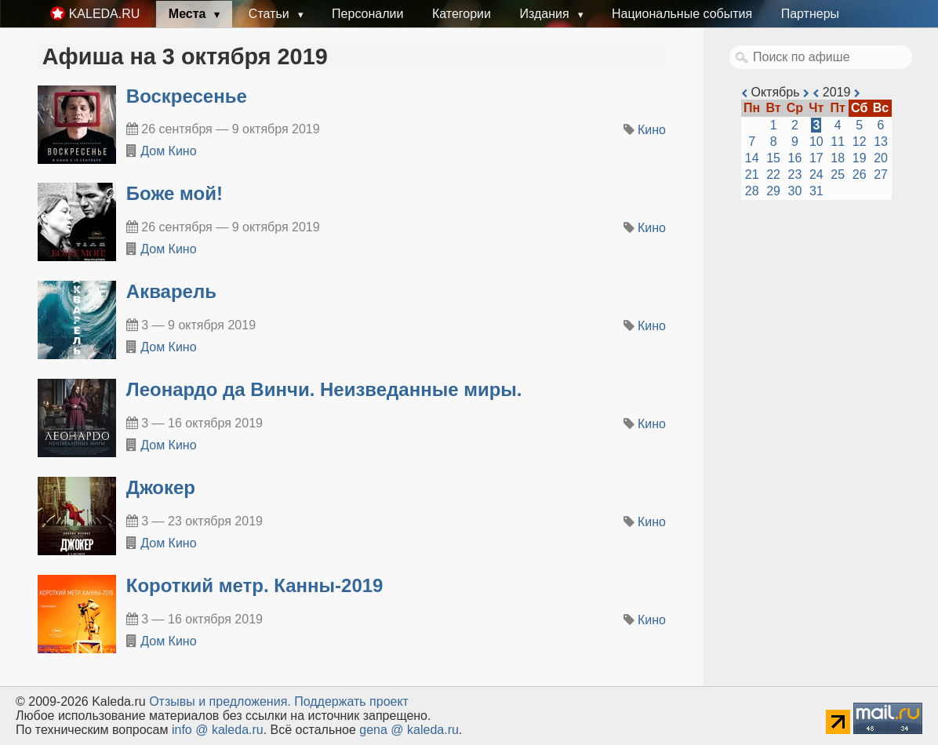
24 (816, 174)
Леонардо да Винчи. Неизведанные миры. (324, 389)
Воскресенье (186, 96)
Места (189, 13)
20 (881, 158)
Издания (546, 13)
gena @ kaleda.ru (409, 729)
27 (881, 174)
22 (773, 174)
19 (860, 158)
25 (838, 174)
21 (752, 174)
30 (795, 191)
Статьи (271, 13)
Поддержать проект (351, 701)
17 (816, 158)
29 (773, 191)
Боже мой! (174, 193)
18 (838, 158)
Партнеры (810, 13)
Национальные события (682, 13)
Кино (652, 129)
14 (752, 158)
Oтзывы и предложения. (220, 701)
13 (881, 141)
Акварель (171, 291)
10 (816, 141)
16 (795, 158)
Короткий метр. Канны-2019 (255, 585)
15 (773, 158)
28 (752, 191)
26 (860, 174)
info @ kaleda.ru (218, 729)
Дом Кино (168, 151)
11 (838, 141)
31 (816, 191)
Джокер (160, 487)
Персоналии (367, 13)
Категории (461, 13)
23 (795, 174)
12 (860, 141)
